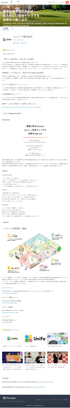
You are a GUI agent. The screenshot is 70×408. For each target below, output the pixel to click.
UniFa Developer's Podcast (55, 346)
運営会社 (66, 400)
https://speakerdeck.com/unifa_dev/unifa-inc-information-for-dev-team (20, 107)
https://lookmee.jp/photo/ (9, 293)
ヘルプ (61, 400)
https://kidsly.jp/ (6, 322)
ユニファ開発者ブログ (31, 346)
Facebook (17, 43)
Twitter (24, 43)
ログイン (62, 2)
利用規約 (38, 400)
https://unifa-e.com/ (19, 40)
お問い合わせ (55, 400)
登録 (67, 2)
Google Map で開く (47, 382)
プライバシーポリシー (46, 400)
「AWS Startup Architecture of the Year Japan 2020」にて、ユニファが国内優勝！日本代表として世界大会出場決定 (12, 367)
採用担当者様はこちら (53, 2)
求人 (13, 28)
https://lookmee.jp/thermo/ (9, 313)
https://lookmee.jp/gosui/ (8, 303)
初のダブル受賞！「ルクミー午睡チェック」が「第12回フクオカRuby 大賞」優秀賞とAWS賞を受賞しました (35, 367)
